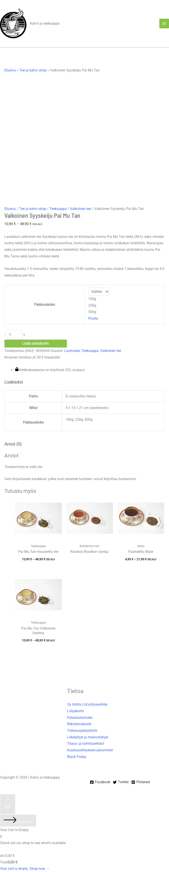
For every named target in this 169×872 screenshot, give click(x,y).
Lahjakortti (75, 711)
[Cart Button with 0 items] (7, 804)
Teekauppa (58, 209)
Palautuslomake (79, 717)
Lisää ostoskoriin (35, 343)
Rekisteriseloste (79, 724)
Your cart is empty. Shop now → (25, 869)
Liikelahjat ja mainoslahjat (87, 737)
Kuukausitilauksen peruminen (90, 750)
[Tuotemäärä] (14, 335)
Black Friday (76, 757)
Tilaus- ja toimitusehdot (85, 743)
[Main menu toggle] (164, 23)
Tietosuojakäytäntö (82, 730)
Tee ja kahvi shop (32, 70)
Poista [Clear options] (93, 318)
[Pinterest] (140, 782)
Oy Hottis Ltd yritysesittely (87, 704)
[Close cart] (18, 820)
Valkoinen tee (80, 209)
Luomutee (72, 351)
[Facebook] (100, 782)
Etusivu (10, 70)
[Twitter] (121, 782)
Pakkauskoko (44, 304)
